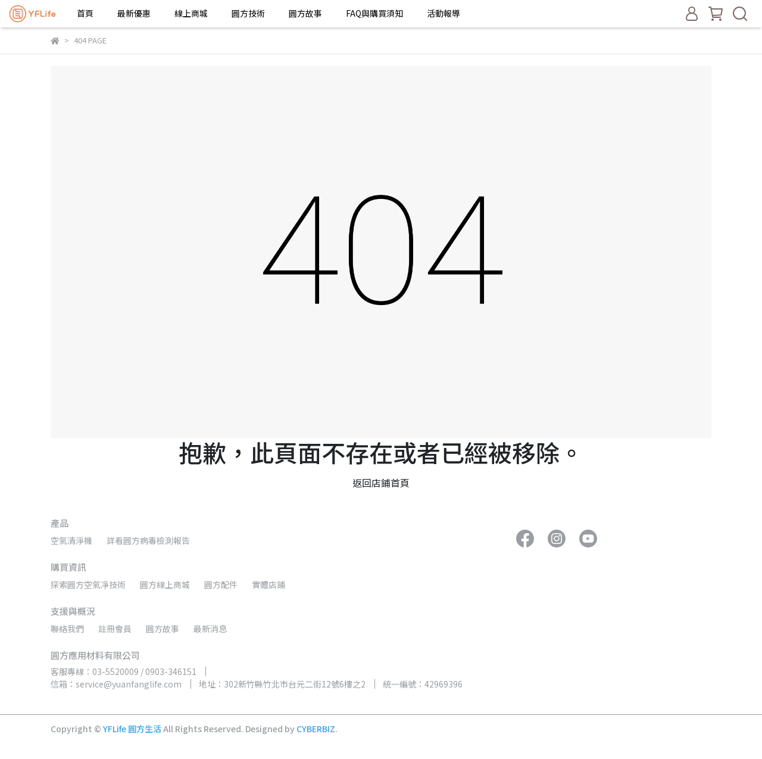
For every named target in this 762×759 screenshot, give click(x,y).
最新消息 (210, 628)
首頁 (85, 13)
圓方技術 (248, 13)
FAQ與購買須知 (374, 13)
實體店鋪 (268, 584)
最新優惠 (134, 13)
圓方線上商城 (165, 584)
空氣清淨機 (71, 540)
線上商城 (191, 13)
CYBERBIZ (315, 729)
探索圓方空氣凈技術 (88, 584)
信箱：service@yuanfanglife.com (116, 684)
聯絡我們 (67, 628)
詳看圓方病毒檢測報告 (148, 540)
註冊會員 (115, 628)
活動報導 (443, 13)
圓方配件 (221, 584)
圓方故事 (305, 13)
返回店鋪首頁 (381, 482)
